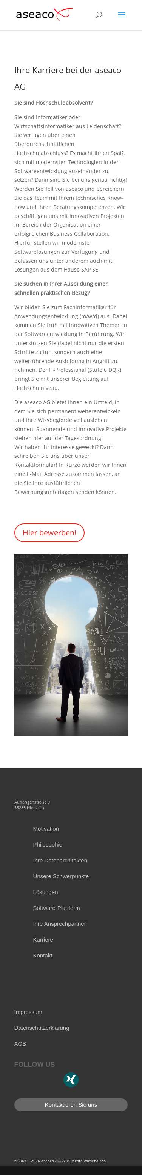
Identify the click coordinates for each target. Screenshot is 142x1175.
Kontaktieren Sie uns (71, 1104)
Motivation (46, 828)
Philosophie (48, 844)
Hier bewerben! (49, 533)
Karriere (43, 939)
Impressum (28, 1012)
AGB (20, 1043)
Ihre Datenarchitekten (60, 860)
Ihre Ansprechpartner (59, 923)
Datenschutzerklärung (41, 1028)
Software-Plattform (56, 908)
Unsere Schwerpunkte (61, 876)
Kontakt (42, 955)
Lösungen (45, 892)
